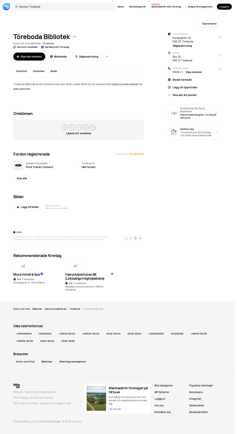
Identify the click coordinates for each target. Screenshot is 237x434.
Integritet (195, 398)
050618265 (177, 333)
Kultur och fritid (21, 43)
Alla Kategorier (137, 6)
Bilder (54, 71)
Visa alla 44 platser (185, 95)
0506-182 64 (113, 333)
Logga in (224, 6)
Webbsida (58, 56)
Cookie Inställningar (48, 421)
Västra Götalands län (56, 308)
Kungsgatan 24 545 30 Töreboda (183, 39)
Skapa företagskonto (200, 6)
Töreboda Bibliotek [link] (93, 308)
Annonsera (196, 392)
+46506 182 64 (67, 333)
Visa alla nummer (29, 56)
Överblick (21, 71)
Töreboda (48, 43)
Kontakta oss (163, 412)
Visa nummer (194, 72)
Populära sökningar (201, 385)
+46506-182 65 (24, 341)
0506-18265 (68, 341)
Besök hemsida (182, 79)
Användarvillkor (198, 412)
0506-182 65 (47, 341)
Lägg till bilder (28, 207)
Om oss (159, 405)
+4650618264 (24, 333)
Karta (121, 6)
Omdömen (39, 71)
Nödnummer (196, 405)
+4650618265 (156, 333)
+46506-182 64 (90, 333)
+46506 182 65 (198, 333)
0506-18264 (134, 333)
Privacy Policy (21, 421)
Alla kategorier (164, 385)
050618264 (45, 333)
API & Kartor (162, 392)
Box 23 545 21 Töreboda (182, 58)
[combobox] (65, 6)
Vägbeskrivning (86, 56)
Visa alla (22, 178)
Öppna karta (209, 23)
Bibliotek (36, 43)
